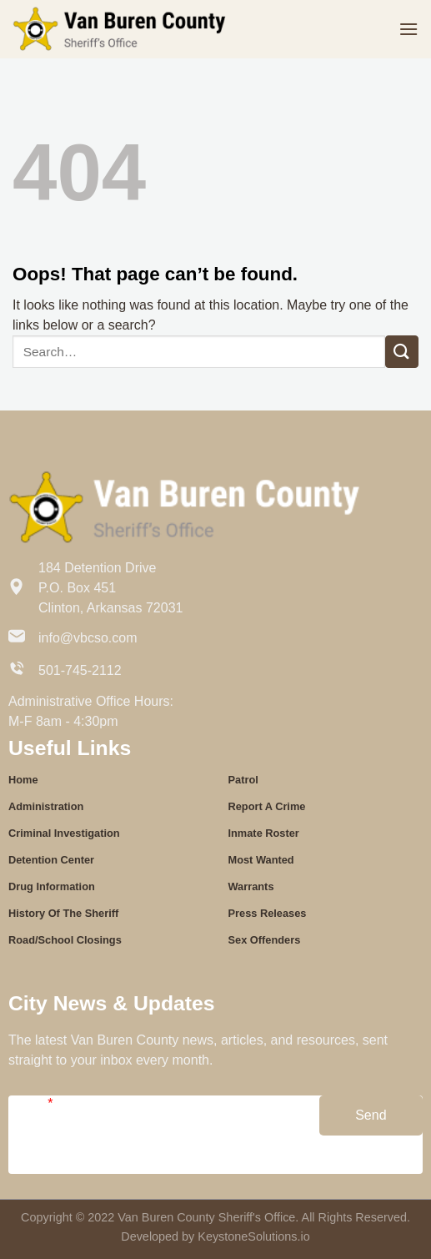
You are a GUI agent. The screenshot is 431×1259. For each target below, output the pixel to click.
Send (370, 1115)
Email (30, 1103)
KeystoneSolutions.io (253, 1236)
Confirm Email (204, 1166)
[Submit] (401, 351)
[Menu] (408, 28)
